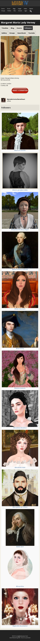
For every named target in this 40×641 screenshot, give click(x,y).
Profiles (9, 11)
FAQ (15, 11)
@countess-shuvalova (20, 428)
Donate (20, 11)
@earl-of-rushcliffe (20, 150)
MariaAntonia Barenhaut (16, 99)
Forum (8, 8)
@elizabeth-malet (20, 467)
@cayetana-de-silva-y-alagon (20, 230)
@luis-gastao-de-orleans (20, 507)
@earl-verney (20, 348)
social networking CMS (15, 637)
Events (3, 8)
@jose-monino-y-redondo (20, 269)
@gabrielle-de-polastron (20, 626)
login (25, 11)
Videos (25, 8)
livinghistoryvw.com (22, 636)
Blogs (14, 8)
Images (19, 8)
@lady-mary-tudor (20, 309)
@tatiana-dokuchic (20, 388)
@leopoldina (20, 586)
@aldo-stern (20, 547)
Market (31, 8)
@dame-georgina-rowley (20, 190)
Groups (3, 11)
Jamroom (28, 637)
